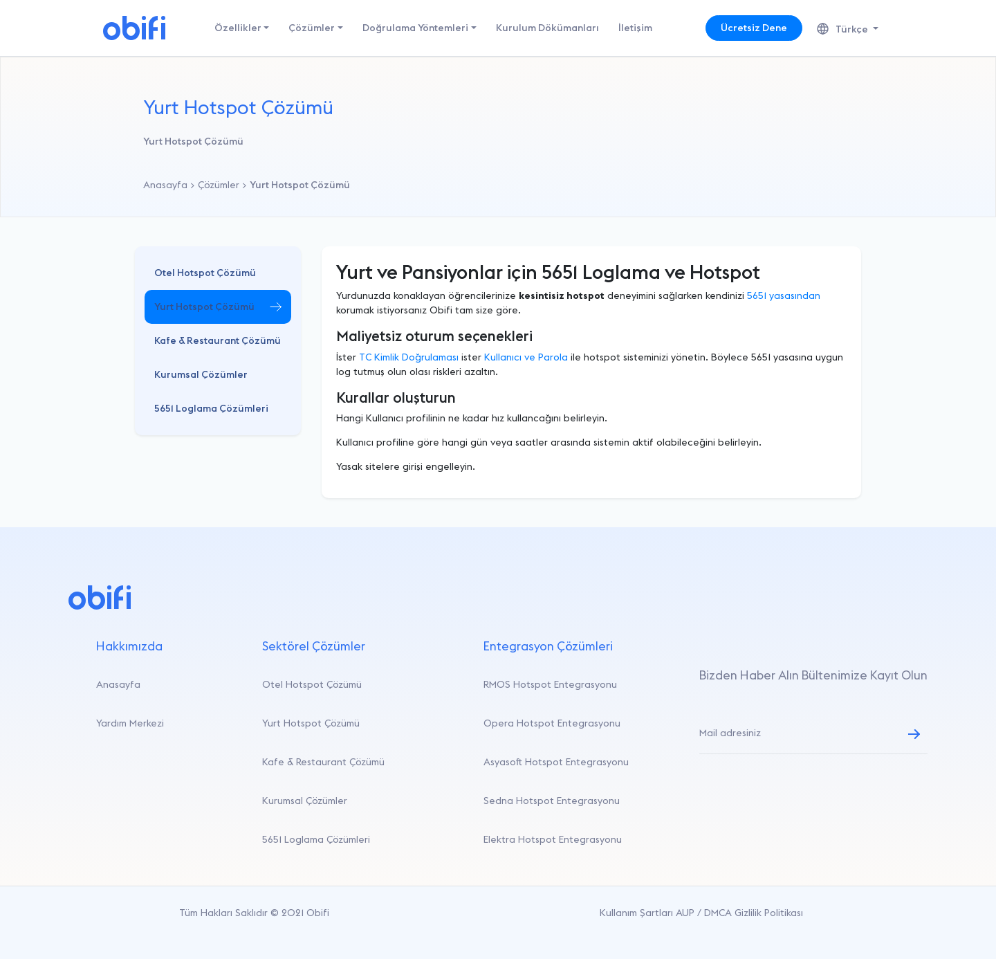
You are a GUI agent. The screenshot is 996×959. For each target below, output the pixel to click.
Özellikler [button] (237, 27)
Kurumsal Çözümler (201, 374)
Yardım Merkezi (130, 723)
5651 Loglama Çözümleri (211, 408)
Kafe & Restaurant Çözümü (217, 340)
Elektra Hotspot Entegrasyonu (552, 839)
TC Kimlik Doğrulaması (409, 357)
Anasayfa (118, 684)
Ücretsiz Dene (754, 27)
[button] (218, 273)
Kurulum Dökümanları (547, 27)
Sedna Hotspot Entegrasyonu (551, 800)
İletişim (635, 27)
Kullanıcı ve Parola (526, 357)
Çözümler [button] (311, 27)
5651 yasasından (783, 295)
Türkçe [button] (843, 29)
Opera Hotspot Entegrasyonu (551, 723)
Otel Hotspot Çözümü (205, 272)
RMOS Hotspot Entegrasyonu (550, 684)
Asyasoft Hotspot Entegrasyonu (556, 762)
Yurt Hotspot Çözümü (204, 306)
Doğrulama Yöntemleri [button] (415, 27)
